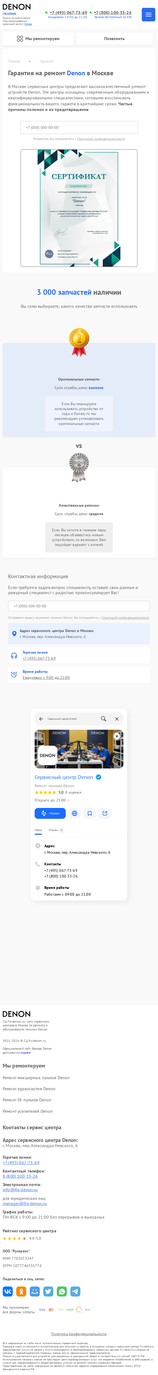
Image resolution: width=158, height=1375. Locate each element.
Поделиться (8, 1291)
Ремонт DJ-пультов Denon (27, 1099)
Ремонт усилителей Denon (28, 1111)
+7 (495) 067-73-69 (68, 12)
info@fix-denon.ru (20, 1189)
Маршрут (50, 813)
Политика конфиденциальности (79, 1333)
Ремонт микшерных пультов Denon (36, 1077)
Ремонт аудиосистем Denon (29, 1088)
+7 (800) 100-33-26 (112, 12)
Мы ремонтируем (38, 38)
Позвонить (114, 38)
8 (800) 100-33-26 (20, 1176)
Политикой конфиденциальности (101, 139)
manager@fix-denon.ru (25, 1203)
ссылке (26, 1052)
